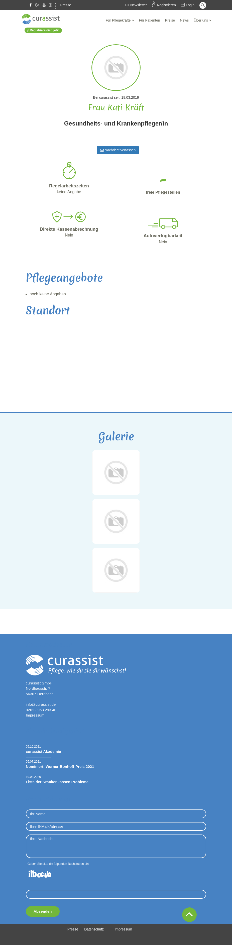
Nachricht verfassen (118, 150)
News (184, 20)
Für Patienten (149, 20)
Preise (170, 20)
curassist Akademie (43, 751)
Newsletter (138, 5)
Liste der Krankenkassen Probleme (57, 782)
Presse (65, 5)
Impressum (35, 715)
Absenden (43, 911)
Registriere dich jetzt (43, 30)
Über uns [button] (201, 20)
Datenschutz (94, 929)
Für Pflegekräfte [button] (119, 20)
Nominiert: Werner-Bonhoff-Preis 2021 (60, 766)
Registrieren (166, 5)
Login (190, 5)
